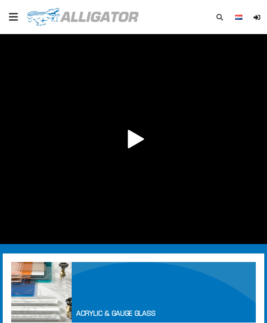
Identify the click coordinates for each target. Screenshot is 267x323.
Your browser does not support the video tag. (133, 139)
